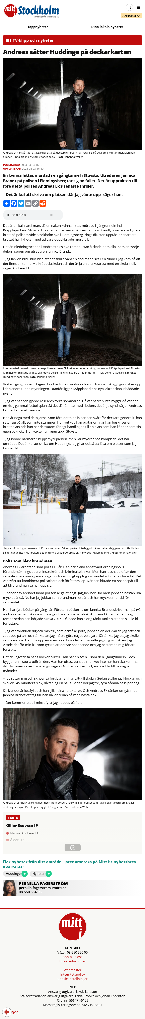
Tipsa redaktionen (72, 961)
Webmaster (72, 970)
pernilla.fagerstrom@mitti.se (42, 888)
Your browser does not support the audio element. (33, 215)
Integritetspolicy (72, 974)
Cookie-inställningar (73, 979)
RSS (12, 1013)
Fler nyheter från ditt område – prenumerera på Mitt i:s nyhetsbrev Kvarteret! (69, 864)
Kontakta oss (72, 957)
